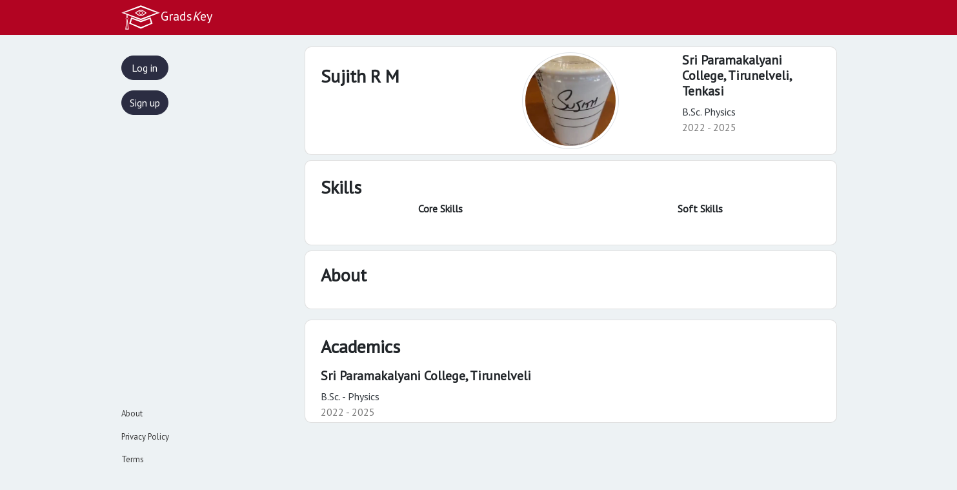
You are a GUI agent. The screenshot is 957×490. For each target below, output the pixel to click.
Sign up (145, 102)
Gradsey (166, 17)
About (132, 413)
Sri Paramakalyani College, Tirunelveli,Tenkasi (737, 75)
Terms (132, 459)
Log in (144, 67)
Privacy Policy (145, 436)
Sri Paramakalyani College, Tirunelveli (426, 375)
